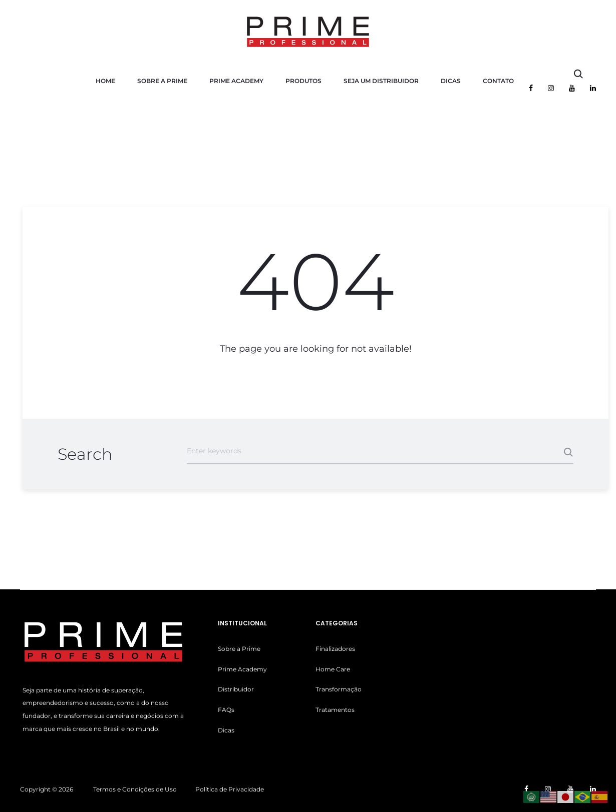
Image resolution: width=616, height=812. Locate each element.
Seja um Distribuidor (381, 81)
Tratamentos (335, 709)
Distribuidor (236, 689)
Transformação (339, 689)
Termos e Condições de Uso (135, 789)
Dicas (451, 81)
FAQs (226, 709)
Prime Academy (236, 81)
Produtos (303, 81)
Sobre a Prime (162, 81)
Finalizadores (335, 648)
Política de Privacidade (229, 789)
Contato (498, 81)
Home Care (333, 669)
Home (105, 81)
